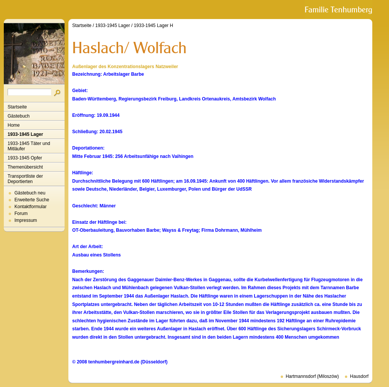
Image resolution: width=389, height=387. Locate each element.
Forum (21, 213)
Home (14, 125)
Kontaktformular (30, 206)
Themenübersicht (25, 167)
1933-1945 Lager (25, 134)
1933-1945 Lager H (153, 25)
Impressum (25, 220)
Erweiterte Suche (31, 199)
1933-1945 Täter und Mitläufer (29, 146)
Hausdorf (359, 376)
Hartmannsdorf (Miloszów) (312, 376)
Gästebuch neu (29, 193)
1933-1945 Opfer (25, 158)
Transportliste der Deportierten (25, 179)
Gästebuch (19, 116)
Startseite (17, 107)
